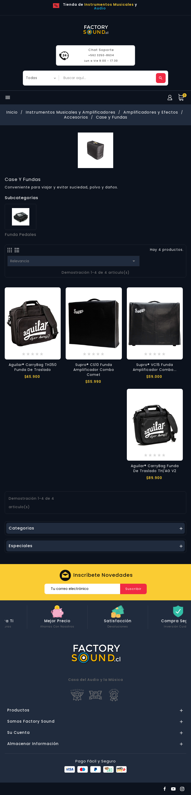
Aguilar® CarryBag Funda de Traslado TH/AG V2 (155, 468)
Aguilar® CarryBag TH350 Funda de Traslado (33, 367)
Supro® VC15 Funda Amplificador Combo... (155, 367)
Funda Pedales (20, 234)
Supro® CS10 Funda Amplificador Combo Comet (93, 369)
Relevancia (73, 261)
